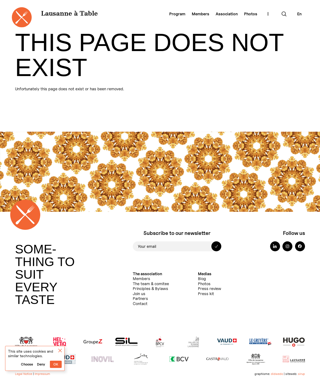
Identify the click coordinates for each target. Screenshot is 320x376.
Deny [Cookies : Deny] (41, 364)
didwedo (277, 374)
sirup (301, 374)
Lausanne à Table (69, 14)
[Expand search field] (284, 14)
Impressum (42, 374)
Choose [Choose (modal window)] (27, 364)
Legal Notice (23, 374)
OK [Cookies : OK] (55, 364)
